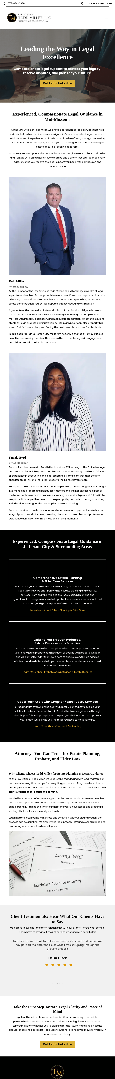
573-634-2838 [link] (14, 3)
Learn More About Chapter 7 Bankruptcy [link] (57, 726)
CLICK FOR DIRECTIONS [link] (96, 3)
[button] (106, 18)
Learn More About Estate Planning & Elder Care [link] (57, 610)
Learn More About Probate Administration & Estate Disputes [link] (57, 672)
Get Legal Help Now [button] (57, 83)
